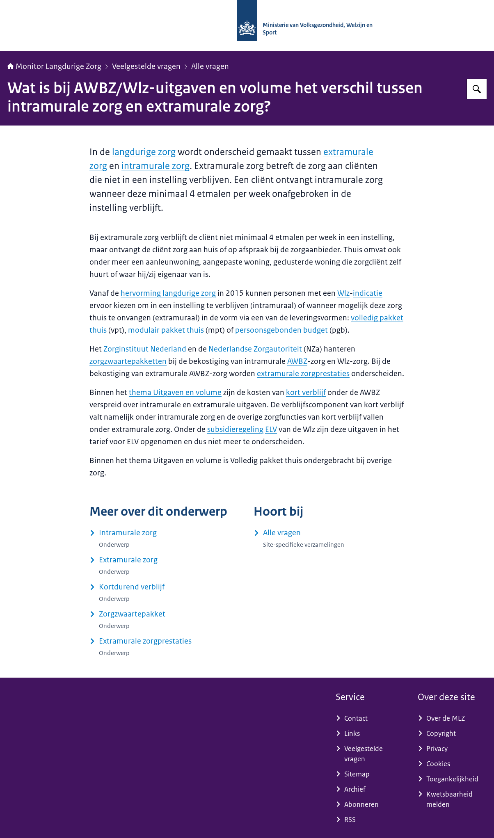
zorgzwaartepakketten (128, 361)
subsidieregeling (235, 429)
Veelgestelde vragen (146, 66)
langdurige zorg (144, 152)
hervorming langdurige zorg (168, 293)
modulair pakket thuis (166, 330)
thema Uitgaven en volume (175, 392)
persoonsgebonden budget (281, 330)
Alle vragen (210, 66)
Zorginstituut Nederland (144, 349)
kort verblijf (306, 392)
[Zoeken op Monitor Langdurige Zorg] (477, 89)
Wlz (343, 293)
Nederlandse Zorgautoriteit (255, 349)
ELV (271, 429)
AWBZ (297, 361)
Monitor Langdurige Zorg (54, 66)
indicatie (367, 293)
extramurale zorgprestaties (303, 374)
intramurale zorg (155, 166)
